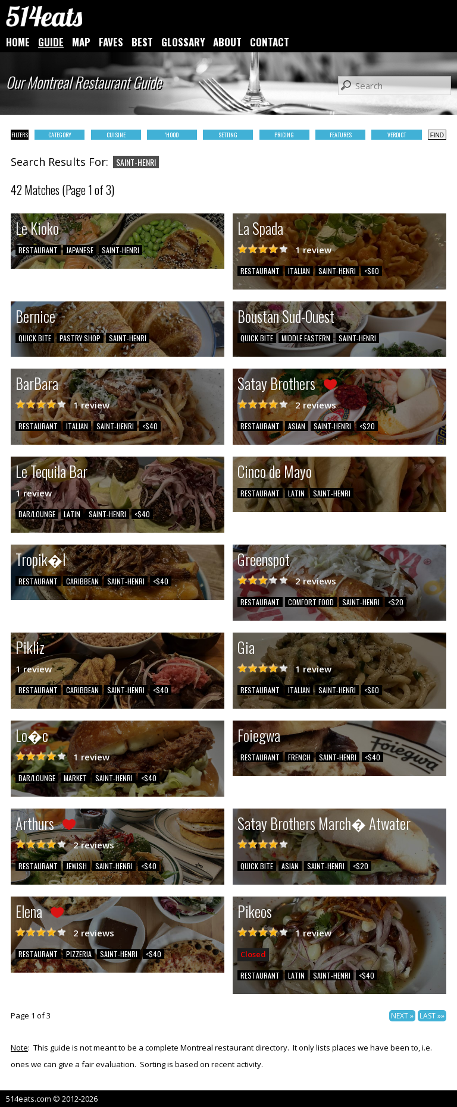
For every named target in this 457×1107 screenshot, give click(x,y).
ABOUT (227, 41)
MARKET (75, 778)
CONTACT (269, 41)
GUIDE (51, 41)
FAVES (111, 41)
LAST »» (432, 1016)
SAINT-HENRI (120, 250)
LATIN (72, 514)
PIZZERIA (79, 954)
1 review (313, 250)
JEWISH (76, 866)
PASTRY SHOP (80, 338)
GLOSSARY (183, 41)
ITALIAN (299, 271)
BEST (142, 41)
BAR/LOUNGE (36, 514)
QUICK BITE (34, 338)
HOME (18, 41)
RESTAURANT (38, 250)
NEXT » (402, 1016)
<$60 (371, 271)
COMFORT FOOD (311, 602)
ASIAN (296, 426)
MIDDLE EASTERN (305, 338)
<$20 (367, 426)
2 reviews (315, 405)
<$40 (150, 426)
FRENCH (299, 757)
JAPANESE (79, 250)
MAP (81, 41)
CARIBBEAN (82, 581)
